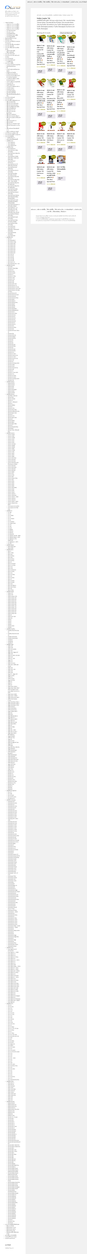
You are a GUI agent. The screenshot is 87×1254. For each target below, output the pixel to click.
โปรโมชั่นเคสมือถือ (10, 36)
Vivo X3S (10, 1038)
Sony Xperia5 (11, 1002)
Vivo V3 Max (11, 1027)
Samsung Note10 (12, 893)
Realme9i (10, 789)
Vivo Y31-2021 (11, 1064)
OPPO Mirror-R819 (12, 719)
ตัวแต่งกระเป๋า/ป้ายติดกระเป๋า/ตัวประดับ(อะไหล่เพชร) (13, 76)
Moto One (10, 584)
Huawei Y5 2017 (12, 357)
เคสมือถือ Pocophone (11, 790)
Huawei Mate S (11, 301)
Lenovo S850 (11, 484)
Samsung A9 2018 (12, 839)
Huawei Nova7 (11, 322)
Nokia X (10, 615)
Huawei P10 (11, 326)
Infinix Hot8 (11, 386)
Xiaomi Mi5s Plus (12, 1154)
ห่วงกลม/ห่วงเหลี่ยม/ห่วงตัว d (12, 86)
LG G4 (9, 520)
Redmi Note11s (11, 1107)
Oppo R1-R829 (11, 736)
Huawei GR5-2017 (12, 284)
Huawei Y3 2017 (12, 354)
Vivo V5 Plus (11, 1030)
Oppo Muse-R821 (12, 724)
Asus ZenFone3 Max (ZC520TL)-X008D (13, 220)
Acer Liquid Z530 (12, 145)
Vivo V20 (10, 1017)
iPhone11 (10, 406)
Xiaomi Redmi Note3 (13, 1168)
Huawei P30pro (12, 336)
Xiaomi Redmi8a (12, 1212)
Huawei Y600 (11, 364)
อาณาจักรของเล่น (9, 58)
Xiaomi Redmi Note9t (13, 1193)
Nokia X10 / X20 (12, 616)
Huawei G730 (11, 279)
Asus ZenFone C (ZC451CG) (11, 161)
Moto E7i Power (12, 563)
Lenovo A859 (11, 455)
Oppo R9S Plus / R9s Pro (13, 747)
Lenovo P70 (11, 473)
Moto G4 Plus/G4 (12, 570)
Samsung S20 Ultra (12, 915)
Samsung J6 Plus (12, 871)
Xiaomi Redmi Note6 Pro (14, 1182)
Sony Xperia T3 (11, 974)
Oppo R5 (10, 739)
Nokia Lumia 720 (12, 605)
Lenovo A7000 (11, 450)
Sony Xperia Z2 (11, 992)
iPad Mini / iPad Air (12, 395)
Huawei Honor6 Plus (13, 298)
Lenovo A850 (11, 453)
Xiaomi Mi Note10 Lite (13, 1140)
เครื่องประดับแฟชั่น (10, 50)
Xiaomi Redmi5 (11, 1199)
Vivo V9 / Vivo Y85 (12, 1034)
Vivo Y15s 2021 (11, 1050)
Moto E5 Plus (11, 559)
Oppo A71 (10, 660)
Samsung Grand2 (12, 859)
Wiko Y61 (10, 1098)
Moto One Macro (12, 585)
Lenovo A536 (11, 442)
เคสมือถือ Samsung (10, 800)
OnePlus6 (10, 640)
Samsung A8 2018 (12, 834)
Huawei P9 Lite (11, 349)
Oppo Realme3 (11, 748)
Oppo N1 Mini (11, 727)
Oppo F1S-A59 (11, 680)
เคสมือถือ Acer (9, 141)
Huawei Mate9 (11, 307)
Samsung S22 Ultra (12, 921)
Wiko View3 (11, 1092)
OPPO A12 (10, 646)
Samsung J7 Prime (12, 877)
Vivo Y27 (10, 1061)
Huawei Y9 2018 (12, 375)
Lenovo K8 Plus (11, 470)
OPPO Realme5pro (12, 755)
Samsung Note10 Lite (13, 895)
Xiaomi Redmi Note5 (13, 1176)
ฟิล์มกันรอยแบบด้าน (11, 1229)
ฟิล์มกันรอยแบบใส (10, 1230)
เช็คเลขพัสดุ (56, 211)
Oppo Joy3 (10, 714)
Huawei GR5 (11, 282)
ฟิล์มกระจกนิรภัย (10, 1226)
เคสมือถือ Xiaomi (10, 1101)
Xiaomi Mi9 (11, 1162)
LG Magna (10, 529)
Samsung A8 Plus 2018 (13, 835)
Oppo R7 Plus (11, 741)
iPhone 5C (10, 400)
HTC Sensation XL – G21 (14, 263)
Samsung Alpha (12, 843)
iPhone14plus (11, 420)
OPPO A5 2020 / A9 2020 (14, 655)
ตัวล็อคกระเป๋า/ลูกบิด (11, 72)
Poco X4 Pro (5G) (12, 797)
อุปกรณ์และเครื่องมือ (11, 92)
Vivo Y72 (10, 1078)
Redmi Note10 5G (12, 1104)
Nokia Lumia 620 (12, 599)
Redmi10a (10, 1114)
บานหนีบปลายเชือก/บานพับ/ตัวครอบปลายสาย (12, 79)
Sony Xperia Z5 (11, 997)
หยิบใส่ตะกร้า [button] (40, 71)
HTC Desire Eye (11, 252)
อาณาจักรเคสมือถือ (9, 136)
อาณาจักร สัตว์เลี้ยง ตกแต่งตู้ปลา (12, 44)
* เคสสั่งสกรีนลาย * (10, 137)
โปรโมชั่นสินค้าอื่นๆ (10, 33)
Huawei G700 (11, 277)
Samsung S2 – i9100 (13, 912)
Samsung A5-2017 (12, 817)
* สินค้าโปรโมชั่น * (9, 22)
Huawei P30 (11, 333)
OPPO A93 (10, 671)
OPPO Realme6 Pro (12, 758)
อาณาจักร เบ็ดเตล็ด (9, 46)
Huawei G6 (10, 270)
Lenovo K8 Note (12, 469)
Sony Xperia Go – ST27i (13, 960)
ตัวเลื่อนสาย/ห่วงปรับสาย (12, 74)
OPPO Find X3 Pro (12, 710)
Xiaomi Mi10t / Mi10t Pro (14, 1146)
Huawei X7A (11, 352)
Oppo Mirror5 (11, 720)
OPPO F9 (10, 685)
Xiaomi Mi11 (11, 1148)
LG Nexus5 (10, 532)
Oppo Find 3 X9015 (12, 686)
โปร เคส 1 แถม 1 (10, 32)
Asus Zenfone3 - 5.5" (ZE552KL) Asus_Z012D (13, 211)
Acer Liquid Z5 (11, 144)
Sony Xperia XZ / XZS (13, 988)
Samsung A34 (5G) (12, 811)
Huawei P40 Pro (12, 338)
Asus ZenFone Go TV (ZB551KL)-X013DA (13, 164)
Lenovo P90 (11, 476)
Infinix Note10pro (12, 389)
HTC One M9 (11, 260)
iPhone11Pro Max (12, 409)
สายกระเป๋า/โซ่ (9, 83)
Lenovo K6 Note (12, 465)
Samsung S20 (11, 913)
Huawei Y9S (11, 380)
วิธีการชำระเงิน (55, 2)
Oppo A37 (10, 650)
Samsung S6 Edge (12, 935)
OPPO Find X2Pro (12, 708)
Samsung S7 (11, 938)
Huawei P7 (10, 341)
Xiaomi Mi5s (11, 1153)
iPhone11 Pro (11, 408)
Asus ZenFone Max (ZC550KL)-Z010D (12, 174)
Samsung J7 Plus (12, 876)
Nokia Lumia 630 (12, 602)
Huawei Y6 (10, 361)
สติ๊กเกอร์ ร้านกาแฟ (10, 109)
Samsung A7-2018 (12, 829)
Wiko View (10, 1087)
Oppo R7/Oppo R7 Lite (13, 742)
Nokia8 (9, 627)
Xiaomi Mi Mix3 (12, 1137)
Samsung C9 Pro (12, 846)
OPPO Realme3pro (12, 750)
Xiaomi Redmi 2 (12, 1167)
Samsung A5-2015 (12, 814)
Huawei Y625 (11, 366)
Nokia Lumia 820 (12, 608)
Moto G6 (10, 576)
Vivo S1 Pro (11, 1006)
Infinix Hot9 (11, 388)
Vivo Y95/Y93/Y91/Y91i (13, 1079)
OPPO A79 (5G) (11, 663)
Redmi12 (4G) (11, 1115)
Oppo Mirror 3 (11, 717)
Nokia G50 (10, 594)
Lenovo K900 (11, 472)
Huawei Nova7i (12, 324)
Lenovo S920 (11, 489)
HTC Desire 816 (11, 248)
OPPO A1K (10, 647)
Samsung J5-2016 (12, 870)
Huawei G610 (11, 271)
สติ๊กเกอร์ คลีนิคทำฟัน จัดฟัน (12, 106)
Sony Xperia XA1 (12, 982)
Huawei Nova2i (12, 315)
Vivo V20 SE (11, 1019)
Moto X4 (10, 588)
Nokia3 (9, 621)
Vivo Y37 (10, 1070)
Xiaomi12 (10, 1219)
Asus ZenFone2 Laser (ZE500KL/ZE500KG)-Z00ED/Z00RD (13, 201)
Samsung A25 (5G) (12, 806)
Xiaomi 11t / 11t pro (13, 1117)
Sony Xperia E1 (11, 958)
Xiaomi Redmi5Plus (12, 1202)
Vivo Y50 (10, 1072)
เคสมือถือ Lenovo (10, 433)
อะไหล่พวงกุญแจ (10, 88)
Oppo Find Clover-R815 (13, 697)
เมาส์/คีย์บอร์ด (9, 61)
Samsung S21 (11, 916)
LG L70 (9, 525)
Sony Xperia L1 (11, 961)
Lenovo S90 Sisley (12, 487)
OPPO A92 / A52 (11, 669)
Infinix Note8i (11, 392)
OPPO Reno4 (11, 765)
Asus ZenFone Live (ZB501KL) (12, 168)
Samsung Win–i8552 (13, 944)
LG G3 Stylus (11, 518)
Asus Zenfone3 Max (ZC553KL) (12, 223)
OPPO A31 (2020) (12, 649)
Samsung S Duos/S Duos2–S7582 (12, 907)
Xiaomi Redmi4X (12, 1198)
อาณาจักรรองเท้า (9, 99)
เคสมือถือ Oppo (9, 644)
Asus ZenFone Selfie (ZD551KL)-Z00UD (13, 189)
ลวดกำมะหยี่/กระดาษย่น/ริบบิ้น (13, 81)
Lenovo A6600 (11, 447)
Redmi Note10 (11, 1103)
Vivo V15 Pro (11, 1013)
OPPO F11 (10, 677)
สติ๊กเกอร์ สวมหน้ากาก (11, 120)
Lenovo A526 (11, 441)
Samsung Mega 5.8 (12, 885)
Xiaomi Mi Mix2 (12, 1135)
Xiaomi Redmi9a (12, 1215)
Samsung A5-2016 (12, 815)
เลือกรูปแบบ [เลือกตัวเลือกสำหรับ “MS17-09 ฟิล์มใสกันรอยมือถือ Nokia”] (60, 178)
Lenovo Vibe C (11, 492)
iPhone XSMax (11, 405)
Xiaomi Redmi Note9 (13, 1188)
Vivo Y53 (10, 1075)
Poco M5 (10, 793)
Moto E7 (10, 562)
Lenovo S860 (11, 486)
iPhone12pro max (12, 413)
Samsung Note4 (11, 904)
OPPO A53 (10, 657)
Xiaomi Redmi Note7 (13, 1184)
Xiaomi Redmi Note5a (13, 1177)
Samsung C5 (11, 845)
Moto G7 (10, 579)
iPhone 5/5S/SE (11, 399)
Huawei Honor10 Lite (13, 294)
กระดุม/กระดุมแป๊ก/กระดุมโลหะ (13, 64)
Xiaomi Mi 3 (11, 1118)
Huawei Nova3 (11, 316)
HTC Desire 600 (11, 243)
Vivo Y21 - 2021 (12, 1058)
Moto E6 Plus (11, 560)
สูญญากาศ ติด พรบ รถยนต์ (12, 131)
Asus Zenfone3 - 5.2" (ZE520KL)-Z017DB (13, 208)
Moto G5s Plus (11, 574)
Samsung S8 (11, 941)
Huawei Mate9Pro (12, 308)
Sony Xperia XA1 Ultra (13, 985)
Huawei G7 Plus (12, 276)
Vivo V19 (10, 1016)
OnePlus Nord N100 (13, 638)
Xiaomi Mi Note (11, 1139)
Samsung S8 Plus (12, 943)
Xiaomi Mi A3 (11, 1128)
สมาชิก (49, 211)
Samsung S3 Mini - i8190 (14, 926)
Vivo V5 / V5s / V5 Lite (13, 1028)
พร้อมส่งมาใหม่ (8, 40)
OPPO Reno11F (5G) (13, 761)
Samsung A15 (11, 804)
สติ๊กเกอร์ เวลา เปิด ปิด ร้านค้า (13, 123)
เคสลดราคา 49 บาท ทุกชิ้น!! (12, 29)
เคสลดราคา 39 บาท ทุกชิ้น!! (12, 27)
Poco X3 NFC (11, 795)
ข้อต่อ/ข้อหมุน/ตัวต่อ (11, 66)
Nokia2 (9, 619)
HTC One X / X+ (11, 262)
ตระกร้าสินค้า (83, 2)
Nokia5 (9, 622)
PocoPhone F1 (11, 798)
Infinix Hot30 (11, 385)
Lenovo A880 (11, 456)
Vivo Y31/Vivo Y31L (13, 1066)
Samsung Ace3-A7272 (13, 842)
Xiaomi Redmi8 (11, 1210)
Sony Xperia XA (12, 978)
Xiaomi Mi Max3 (12, 1131)
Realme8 (10, 787)
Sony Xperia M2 (12, 964)
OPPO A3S (10, 654)
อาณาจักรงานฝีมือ (9, 63)
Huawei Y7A (11, 374)
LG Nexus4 (10, 531)
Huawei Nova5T (12, 321)
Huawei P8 (10, 343)
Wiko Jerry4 (11, 1084)
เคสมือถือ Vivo (9, 1003)
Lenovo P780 (11, 475)
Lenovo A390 (11, 436)
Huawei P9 (10, 347)
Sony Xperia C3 (11, 954)
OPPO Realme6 (11, 756)
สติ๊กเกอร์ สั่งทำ (9, 122)
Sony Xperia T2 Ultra (13, 972)
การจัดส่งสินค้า (65, 2)
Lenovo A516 (11, 439)
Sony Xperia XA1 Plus (13, 983)
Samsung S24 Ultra (12, 924)
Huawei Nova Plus (12, 313)
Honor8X (10, 266)
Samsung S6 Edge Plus (13, 936)
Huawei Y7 (10, 371)
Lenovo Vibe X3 (11, 500)
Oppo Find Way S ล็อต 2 (13, 703)
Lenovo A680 (11, 448)
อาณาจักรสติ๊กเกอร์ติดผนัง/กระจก (12, 100)
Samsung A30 (11, 809)
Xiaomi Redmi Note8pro (14, 1187)
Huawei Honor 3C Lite (13, 287)
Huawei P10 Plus (12, 327)
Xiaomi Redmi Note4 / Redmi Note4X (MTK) (13, 1170)
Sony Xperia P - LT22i (13, 968)
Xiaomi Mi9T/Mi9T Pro (13, 1165)
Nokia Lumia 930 (12, 613)
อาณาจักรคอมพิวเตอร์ (10, 60)
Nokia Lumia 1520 (12, 596)
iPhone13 (10, 414)
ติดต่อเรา (63, 211)
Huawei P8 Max (12, 346)
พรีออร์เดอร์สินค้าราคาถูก (10, 38)
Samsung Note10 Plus (13, 896)
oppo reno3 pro (11, 764)
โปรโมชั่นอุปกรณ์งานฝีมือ (12, 35)
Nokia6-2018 (11, 626)
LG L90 (9, 526)
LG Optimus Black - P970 (14, 537)
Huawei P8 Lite (11, 344)
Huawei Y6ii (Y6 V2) (13, 368)
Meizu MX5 (10, 548)
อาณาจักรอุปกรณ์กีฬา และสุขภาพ (12, 134)
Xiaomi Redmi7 (11, 1207)
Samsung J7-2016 (12, 881)
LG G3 (9, 517)
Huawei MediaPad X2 (13, 310)
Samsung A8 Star (12, 837)
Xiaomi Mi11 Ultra (12, 1151)
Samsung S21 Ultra (12, 919)
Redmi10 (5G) (11, 1112)
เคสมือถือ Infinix (10, 382)
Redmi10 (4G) (11, 1111)
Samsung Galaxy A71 (13, 854)
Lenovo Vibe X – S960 (13, 497)
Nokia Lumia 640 (12, 604)
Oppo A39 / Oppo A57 (13, 652)
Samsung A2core (12, 807)
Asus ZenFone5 (11, 226)
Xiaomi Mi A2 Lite (12, 1126)
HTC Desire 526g (12, 242)
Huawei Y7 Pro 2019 (13, 372)
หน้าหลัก (39, 15)
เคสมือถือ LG (9, 511)
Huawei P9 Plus (12, 350)
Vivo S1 (10, 1005)
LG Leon (10, 528)
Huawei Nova (11, 312)
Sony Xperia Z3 (11, 994)
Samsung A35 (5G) (12, 812)
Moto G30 (10, 568)
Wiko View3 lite (12, 1093)
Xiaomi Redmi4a (12, 1196)
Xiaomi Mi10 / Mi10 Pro (13, 1145)
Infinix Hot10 (11, 383)
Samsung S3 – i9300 (13, 927)
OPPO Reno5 (11, 767)
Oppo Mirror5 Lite (12, 722)
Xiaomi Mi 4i (11, 1121)
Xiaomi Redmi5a (12, 1201)
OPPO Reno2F (11, 762)
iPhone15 (10, 425)
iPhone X (10, 403)
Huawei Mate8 (11, 305)
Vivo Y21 (10, 1056)
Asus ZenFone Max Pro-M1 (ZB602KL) (13, 186)
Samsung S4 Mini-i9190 (14, 930)
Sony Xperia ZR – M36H (14, 1000)
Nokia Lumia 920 (12, 610)
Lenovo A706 (11, 451)
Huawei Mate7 (11, 304)
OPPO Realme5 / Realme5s (12, 752)
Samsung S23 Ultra (12, 922)
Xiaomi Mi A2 (11, 1125)
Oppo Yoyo (10, 769)
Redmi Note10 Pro (12, 1106)
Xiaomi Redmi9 (11, 1213)
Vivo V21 (10, 1020)
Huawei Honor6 (12, 296)
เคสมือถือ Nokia (10, 591)
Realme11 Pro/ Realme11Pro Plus (12, 780)
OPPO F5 (10, 682)
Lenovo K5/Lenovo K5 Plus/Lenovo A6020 (13, 463)
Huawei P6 (10, 340)
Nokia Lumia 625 (12, 601)
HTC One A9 (11, 254)
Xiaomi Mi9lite (11, 1163)
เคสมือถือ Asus (9, 147)
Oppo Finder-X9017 (12, 711)
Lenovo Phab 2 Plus (12, 478)
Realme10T (10, 778)
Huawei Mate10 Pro (13, 302)
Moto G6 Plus (11, 577)
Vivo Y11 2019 (11, 1047)
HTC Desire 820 (11, 249)
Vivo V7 (10, 1031)
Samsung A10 (11, 801)
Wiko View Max (12, 1089)
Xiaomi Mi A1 (11, 1123)
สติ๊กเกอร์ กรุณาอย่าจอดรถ (12, 105)
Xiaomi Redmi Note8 (13, 1185)
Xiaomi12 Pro (11, 1221)
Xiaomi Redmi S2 (12, 1195)
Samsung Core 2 (12, 848)
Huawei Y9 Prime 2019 (13, 378)
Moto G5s (10, 573)
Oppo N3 (10, 728)
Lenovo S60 (11, 479)
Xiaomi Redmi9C (12, 1216)
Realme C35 (11, 775)
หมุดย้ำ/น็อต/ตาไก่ (10, 85)
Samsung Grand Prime (13, 857)
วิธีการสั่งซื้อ (46, 2)
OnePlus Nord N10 (12, 636)
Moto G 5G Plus (11, 565)
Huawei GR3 (11, 280)
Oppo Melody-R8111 (13, 716)
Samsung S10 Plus (12, 910)
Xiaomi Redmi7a (12, 1209)
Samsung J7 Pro (12, 879)
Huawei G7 (10, 274)
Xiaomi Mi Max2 (12, 1129)
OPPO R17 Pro (11, 737)
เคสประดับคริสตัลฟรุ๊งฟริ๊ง (12, 139)
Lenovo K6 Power (12, 467)
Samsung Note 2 (12, 888)
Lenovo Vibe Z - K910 (13, 501)
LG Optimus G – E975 (13, 542)
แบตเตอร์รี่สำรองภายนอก (11, 1237)
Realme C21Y (11, 772)
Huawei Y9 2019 (12, 377)
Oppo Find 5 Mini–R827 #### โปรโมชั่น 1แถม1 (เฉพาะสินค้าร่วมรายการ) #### (13, 690)
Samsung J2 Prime (12, 862)
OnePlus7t (10, 643)
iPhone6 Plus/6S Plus (13, 427)
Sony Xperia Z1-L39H (13, 991)
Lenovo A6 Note (12, 444)
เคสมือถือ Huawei (10, 265)
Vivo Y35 (10, 1067)
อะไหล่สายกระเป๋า (10, 89)
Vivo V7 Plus (11, 1033)
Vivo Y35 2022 (11, 1069)
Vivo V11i (10, 1010)
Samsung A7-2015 (12, 825)
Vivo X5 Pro (11, 1042)
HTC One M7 (11, 257)
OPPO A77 (10, 661)
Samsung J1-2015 (12, 860)
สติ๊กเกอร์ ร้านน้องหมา (11, 114)
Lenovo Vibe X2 (11, 498)
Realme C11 (11, 770)
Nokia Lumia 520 (12, 598)
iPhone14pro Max (12, 423)
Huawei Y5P (11, 360)
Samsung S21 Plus (12, 918)
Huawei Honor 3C (12, 285)
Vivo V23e (10, 1022)
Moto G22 (10, 566)
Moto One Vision (12, 587)
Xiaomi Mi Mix (11, 1132)
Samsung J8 (11, 882)
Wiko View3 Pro (12, 1095)
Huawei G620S (11, 273)
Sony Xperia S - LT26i (13, 969)
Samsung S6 (11, 933)
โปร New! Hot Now (11, 30)
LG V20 (9, 543)
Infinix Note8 (11, 391)
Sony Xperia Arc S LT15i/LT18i (12, 949)
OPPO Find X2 (11, 706)
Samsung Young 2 (12, 946)
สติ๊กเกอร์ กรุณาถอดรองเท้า (12, 103)
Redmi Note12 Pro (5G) (13, 1109)
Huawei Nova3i (12, 318)
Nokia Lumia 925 (12, 612)
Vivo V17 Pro (11, 1014)
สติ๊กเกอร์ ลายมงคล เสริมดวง (12, 116)
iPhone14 (10, 419)
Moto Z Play (11, 590)
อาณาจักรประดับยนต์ (10, 97)
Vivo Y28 (10, 1062)
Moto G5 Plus (11, 571)
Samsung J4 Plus (12, 865)
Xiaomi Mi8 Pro (12, 1160)
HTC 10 (9, 238)
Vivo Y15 (10, 1048)
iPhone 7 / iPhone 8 (12, 402)
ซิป (7, 67)
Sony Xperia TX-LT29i (13, 975)
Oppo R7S (10, 744)
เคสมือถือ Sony (9, 947)
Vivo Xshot (10, 1045)
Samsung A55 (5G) (12, 823)
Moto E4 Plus (11, 556)
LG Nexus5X (11, 534)
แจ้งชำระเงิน (74, 2)
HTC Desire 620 (11, 245)
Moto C (9, 551)
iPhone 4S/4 (11, 397)
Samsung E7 (11, 853)
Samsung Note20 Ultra (13, 899)
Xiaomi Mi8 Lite (12, 1159)
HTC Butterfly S (11, 240)
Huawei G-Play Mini (13, 268)
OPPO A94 (10, 672)
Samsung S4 (11, 929)
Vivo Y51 (10, 1073)
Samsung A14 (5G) (12, 803)
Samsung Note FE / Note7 (14, 891)
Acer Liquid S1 (11, 142)
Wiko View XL (11, 1090)
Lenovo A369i (11, 434)
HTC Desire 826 (11, 251)
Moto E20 (10, 554)
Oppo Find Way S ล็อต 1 (13, 702)
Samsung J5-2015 (12, 868)
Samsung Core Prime (13, 849)
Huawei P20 (11, 329)
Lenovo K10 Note (12, 458)
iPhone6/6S (10, 428)
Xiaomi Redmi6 (11, 1204)
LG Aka (9, 512)
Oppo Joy (10, 713)
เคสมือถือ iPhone (10, 394)
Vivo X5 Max (11, 1041)
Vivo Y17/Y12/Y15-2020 (13, 1052)
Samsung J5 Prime (12, 867)
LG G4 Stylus (11, 521)
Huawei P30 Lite (12, 335)
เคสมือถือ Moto (9, 549)
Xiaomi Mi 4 (11, 1120)
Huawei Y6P (11, 369)
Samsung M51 (11, 884)
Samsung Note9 (11, 905)
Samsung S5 (11, 932)
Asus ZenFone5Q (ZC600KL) (12, 233)
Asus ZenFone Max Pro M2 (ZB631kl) (13, 183)
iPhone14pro (11, 422)
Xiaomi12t (10, 1223)
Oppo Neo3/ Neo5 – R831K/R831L (12, 733)
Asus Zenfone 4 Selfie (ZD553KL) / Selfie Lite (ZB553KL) (13, 158)
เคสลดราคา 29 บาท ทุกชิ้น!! (12, 26)
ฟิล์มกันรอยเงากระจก (11, 1227)
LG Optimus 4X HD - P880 (14, 535)
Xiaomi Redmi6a (12, 1205)
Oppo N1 (10, 725)
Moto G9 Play (11, 580)
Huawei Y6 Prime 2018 (13, 363)
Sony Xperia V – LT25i (13, 977)
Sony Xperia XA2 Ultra (13, 986)
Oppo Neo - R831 (12, 730)
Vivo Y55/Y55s (11, 1076)
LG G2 (9, 514)
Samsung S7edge (12, 940)
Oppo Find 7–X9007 (12, 696)
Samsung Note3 (11, 901)
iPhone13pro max (12, 417)
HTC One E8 (11, 256)
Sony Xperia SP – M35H (13, 971)
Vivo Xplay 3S (11, 1044)
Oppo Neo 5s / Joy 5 (12, 731)
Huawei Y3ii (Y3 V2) (13, 355)
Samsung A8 (11, 832)
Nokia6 (9, 624)
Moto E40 (10, 557)
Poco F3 (10, 792)
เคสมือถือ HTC (9, 237)
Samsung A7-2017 (12, 828)
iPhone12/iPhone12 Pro (13, 411)
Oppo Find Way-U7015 (13, 705)
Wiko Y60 (10, 1097)
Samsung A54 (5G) (12, 821)
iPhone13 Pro (11, 416)
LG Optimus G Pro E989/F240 (12, 539)
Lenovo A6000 (11, 445)
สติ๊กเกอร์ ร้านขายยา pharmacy (11, 112)
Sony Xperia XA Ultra (13, 980)
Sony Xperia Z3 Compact (14, 996)
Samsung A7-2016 (12, 826)
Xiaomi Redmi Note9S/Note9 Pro (12, 1190)
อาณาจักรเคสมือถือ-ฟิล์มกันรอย (12, 1224)
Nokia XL (10, 618)
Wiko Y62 (10, 1100)
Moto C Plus (11, 553)
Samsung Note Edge (12, 890)
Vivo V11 (10, 1008)
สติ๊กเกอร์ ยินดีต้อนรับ (11, 108)
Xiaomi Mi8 (11, 1157)
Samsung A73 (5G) (12, 831)
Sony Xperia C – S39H (13, 952)
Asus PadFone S (11, 148)
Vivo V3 (10, 1025)
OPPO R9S (10, 745)
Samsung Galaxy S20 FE (14, 856)
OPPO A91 (10, 668)
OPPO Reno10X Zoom (13, 759)
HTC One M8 (11, 259)
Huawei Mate (11, 299)
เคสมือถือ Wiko (10, 1081)
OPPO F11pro (11, 678)
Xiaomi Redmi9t (12, 1218)
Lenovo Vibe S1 (11, 493)
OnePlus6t (10, 641)
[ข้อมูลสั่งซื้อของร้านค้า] (68, 33)
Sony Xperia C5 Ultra (13, 957)
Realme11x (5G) (12, 783)
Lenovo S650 (11, 481)
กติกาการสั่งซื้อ (38, 2)
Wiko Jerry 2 (11, 1083)
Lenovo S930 (11, 490)
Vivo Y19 (10, 1053)
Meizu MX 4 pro (12, 546)
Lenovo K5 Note (12, 461)
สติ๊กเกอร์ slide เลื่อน (10, 102)
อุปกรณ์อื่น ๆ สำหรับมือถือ (10, 1235)
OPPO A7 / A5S (11, 658)
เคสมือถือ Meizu (10, 545)
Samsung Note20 (12, 898)
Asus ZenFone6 (11, 235)
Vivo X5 (10, 1039)
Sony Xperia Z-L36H (13, 989)
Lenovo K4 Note (12, 459)
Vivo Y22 (10, 1059)
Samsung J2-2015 (12, 863)
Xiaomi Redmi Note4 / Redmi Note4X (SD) (13, 1173)
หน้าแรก (29, 2)
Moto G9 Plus (11, 582)
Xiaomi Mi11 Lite (12, 1149)
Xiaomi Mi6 (11, 1156)
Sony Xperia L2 (11, 963)
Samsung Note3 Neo (13, 902)
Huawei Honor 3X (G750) (14, 288)
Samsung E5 (11, 851)
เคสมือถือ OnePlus (10, 629)
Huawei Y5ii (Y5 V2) (13, 358)
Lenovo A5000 (11, 437)
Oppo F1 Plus (11, 675)
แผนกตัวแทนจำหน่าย (10, 1238)
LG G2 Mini (10, 515)
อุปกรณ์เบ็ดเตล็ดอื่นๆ (11, 91)
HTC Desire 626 (11, 246)
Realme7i (10, 786)
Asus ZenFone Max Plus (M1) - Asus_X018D (13, 180)
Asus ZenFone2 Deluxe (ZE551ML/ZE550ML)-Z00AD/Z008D (13, 196)
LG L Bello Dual (12, 523)
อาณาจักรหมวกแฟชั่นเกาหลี (11, 133)
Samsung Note (11, 887)
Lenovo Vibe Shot (12, 495)
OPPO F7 (10, 683)
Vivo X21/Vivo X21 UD (13, 1036)
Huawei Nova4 (11, 319)
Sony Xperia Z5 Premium (14, 999)
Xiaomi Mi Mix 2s (12, 1134)
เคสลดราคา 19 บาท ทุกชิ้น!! (12, 24)
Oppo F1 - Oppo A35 (13, 674)
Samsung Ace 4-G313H (13, 840)
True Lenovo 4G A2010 (13, 506)
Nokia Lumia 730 (12, 607)
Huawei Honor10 (12, 293)
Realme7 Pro (11, 784)
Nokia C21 (10, 593)
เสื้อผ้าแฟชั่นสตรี (10, 52)
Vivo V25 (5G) (11, 1024)
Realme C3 (10, 773)
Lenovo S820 (11, 483)
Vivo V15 (10, 1011)
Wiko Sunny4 (11, 1086)
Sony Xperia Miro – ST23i (14, 966)
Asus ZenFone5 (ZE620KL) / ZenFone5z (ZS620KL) (13, 229)
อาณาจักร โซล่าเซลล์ (10, 53)
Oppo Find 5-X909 (12, 694)
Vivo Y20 (10, 1055)
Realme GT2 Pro (12, 776)
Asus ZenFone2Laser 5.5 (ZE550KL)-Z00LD (14, 205)
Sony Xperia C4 (11, 955)
